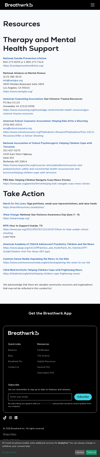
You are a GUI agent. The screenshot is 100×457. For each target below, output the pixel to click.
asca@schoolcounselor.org (17, 128)
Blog (10, 355)
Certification (43, 350)
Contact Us (13, 367)
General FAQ (43, 367)
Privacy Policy (9, 434)
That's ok (91, 452)
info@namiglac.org (13, 80)
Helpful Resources (46, 361)
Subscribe (83, 396)
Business (12, 350)
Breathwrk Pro (15, 361)
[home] (19, 5)
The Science (43, 355)
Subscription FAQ (45, 372)
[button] (92, 5)
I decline (80, 452)
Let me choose (9, 452)
